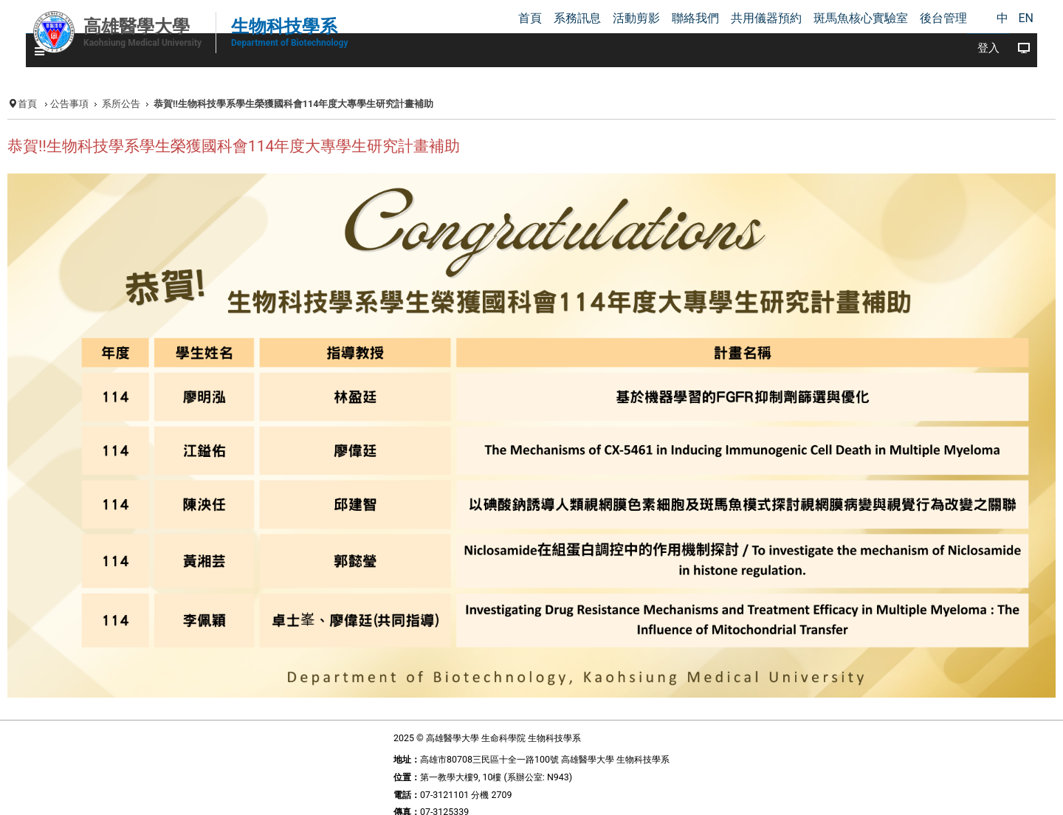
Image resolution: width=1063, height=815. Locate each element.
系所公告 (121, 103)
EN (1025, 18)
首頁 (27, 103)
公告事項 (69, 103)
